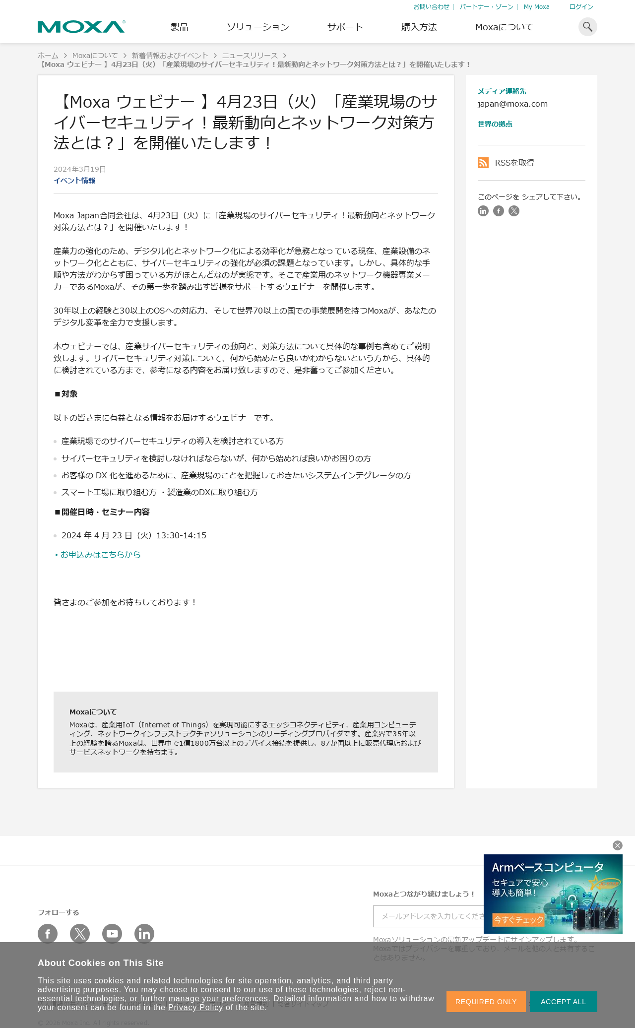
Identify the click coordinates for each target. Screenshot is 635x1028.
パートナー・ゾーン (486, 6)
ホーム (48, 55)
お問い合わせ (431, 6)
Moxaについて (504, 26)
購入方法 (419, 26)
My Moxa (537, 6)
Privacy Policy (195, 1007)
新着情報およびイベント (170, 55)
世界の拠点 (495, 124)
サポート (345, 26)
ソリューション (258, 26)
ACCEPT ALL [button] (563, 1002)
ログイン (581, 6)
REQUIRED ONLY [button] (486, 1002)
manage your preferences (218, 998)
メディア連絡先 (502, 91)
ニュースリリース (250, 55)
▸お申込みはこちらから (97, 555)
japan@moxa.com (513, 104)
